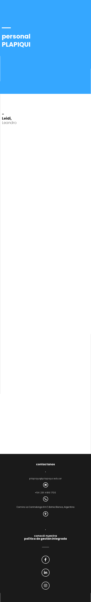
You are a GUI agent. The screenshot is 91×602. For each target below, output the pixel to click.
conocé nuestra (45, 537)
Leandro (9, 118)
